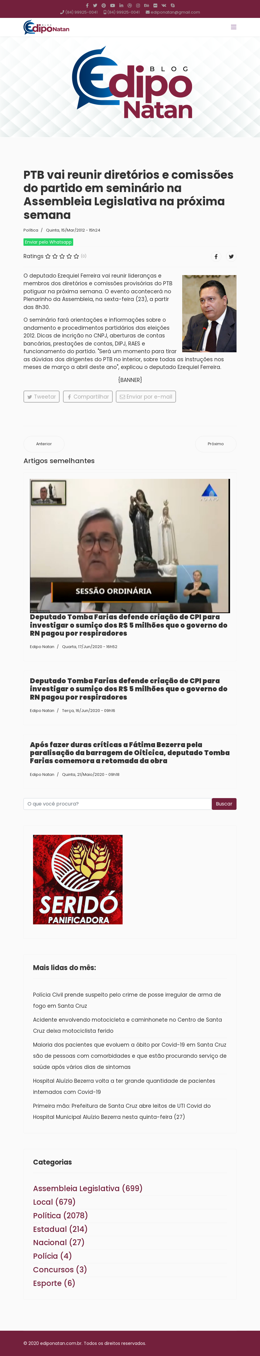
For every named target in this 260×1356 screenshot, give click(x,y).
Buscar (224, 803)
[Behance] (146, 5)
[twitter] (95, 5)
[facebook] (87, 5)
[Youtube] (112, 5)
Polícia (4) (52, 1256)
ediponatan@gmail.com (175, 12)
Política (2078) (60, 1216)
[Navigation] (234, 27)
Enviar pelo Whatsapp (48, 242)
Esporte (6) (54, 1283)
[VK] (163, 5)
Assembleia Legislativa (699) (88, 1188)
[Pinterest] (104, 5)
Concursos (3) (60, 1270)
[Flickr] (155, 5)
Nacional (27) (59, 1242)
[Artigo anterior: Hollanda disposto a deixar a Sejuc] (44, 444)
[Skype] (172, 5)
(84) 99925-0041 (81, 12)
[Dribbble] (130, 5)
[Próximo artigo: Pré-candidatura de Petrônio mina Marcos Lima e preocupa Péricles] (216, 444)
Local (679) (54, 1202)
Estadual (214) (60, 1229)
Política (30, 230)
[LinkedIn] (121, 5)
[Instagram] (138, 5)
